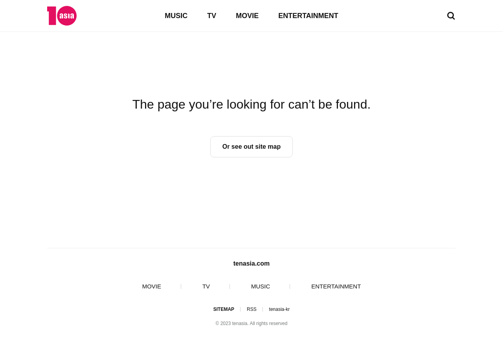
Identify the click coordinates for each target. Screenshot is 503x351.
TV (211, 16)
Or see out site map (251, 146)
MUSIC (176, 16)
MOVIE (247, 16)
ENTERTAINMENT (308, 16)
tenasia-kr (279, 309)
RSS (252, 309)
